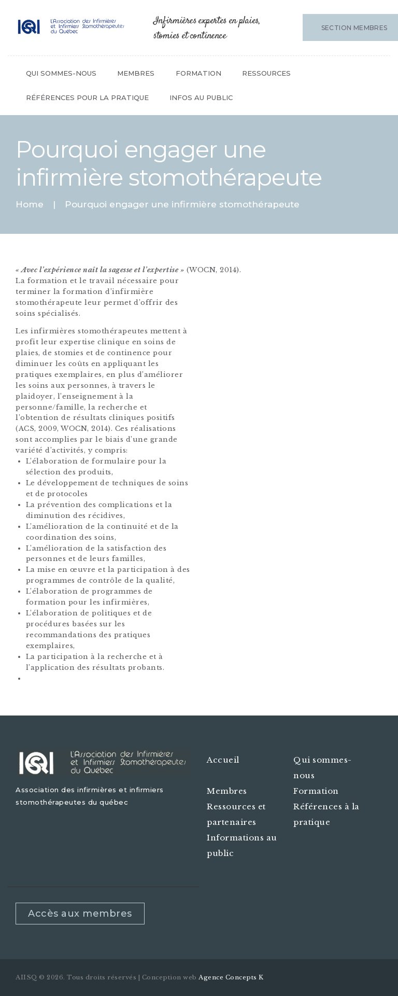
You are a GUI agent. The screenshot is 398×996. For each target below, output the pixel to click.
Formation (316, 791)
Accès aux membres (80, 913)
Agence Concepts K (231, 977)
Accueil (223, 760)
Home (30, 204)
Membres (227, 791)
